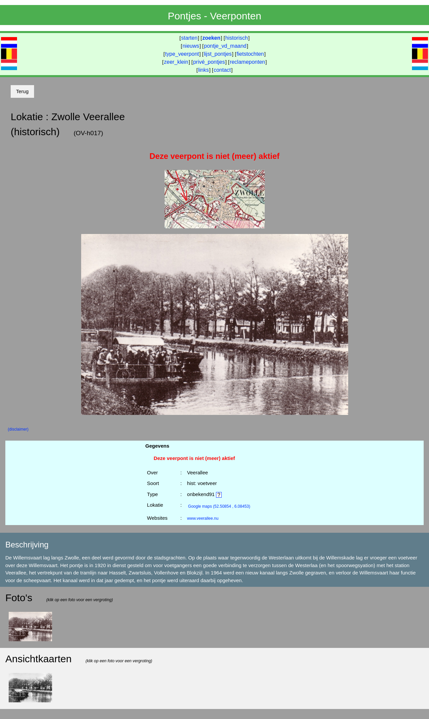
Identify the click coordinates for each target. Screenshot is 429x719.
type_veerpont (182, 54)
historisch (236, 38)
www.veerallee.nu (202, 518)
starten (189, 38)
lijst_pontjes (218, 54)
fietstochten (250, 54)
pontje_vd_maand (225, 46)
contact (222, 70)
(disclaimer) (18, 429)
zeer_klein (176, 62)
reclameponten (247, 62)
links (203, 70)
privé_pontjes (209, 62)
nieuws (191, 46)
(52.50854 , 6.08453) (219, 506)
